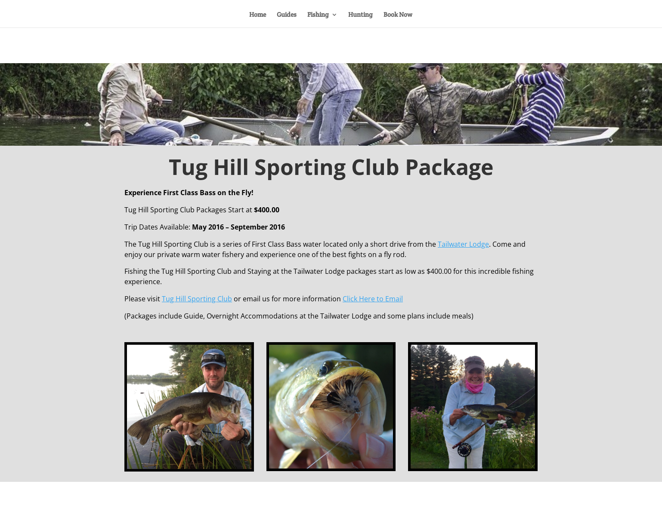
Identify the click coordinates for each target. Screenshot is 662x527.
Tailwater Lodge (463, 244)
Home (257, 15)
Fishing (318, 15)
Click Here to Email (373, 298)
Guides (287, 15)
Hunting (360, 15)
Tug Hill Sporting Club (197, 298)
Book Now (398, 15)
